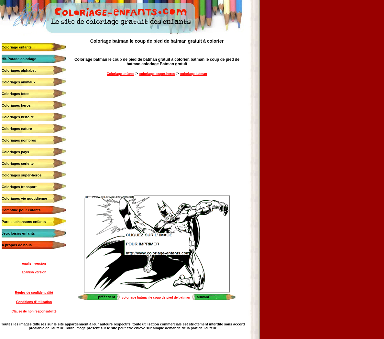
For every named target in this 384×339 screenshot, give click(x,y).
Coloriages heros (16, 105)
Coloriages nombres (19, 140)
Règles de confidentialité (34, 292)
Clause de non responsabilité (34, 311)
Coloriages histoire (18, 117)
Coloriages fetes (15, 94)
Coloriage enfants (17, 47)
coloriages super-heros (157, 74)
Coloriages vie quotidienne (24, 198)
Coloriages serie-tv (18, 163)
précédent (106, 297)
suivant (203, 297)
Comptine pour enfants (21, 210)
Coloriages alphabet (19, 70)
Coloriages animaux (19, 82)
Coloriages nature (17, 129)
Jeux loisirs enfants (18, 233)
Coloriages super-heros (21, 175)
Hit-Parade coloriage (19, 59)
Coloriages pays (15, 152)
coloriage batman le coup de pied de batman (156, 297)
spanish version (34, 272)
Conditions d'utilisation (34, 302)
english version (34, 263)
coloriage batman (193, 74)
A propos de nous (17, 245)
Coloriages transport (19, 187)
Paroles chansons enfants (24, 222)
